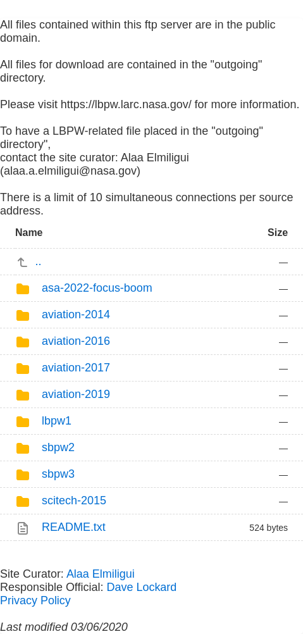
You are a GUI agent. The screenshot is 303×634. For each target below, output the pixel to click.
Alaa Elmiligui (100, 574)
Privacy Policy (35, 600)
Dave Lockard (141, 587)
